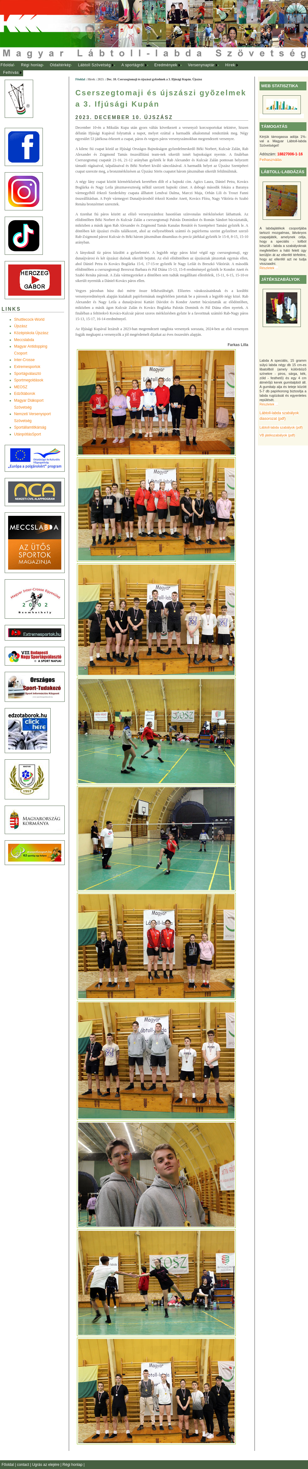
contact (23, 1464)
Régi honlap (32, 65)
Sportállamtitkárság (30, 427)
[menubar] (125, 69)
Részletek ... (269, 268)
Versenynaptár (201, 65)
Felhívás (11, 72)
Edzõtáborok (24, 393)
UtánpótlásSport (27, 434)
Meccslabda (24, 340)
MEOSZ (21, 387)
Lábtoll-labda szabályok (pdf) (281, 427)
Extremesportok (27, 367)
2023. (101, 79)
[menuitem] (7, 65)
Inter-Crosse (24, 360)
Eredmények (165, 65)
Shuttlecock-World (29, 319)
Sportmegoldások (28, 380)
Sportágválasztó (27, 373)
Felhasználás (271, 160)
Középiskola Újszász (31, 333)
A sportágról (132, 65)
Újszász (20, 326)
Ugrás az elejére (46, 1464)
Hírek (230, 65)
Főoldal (7, 65)
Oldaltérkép (60, 65)
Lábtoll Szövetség (94, 65)
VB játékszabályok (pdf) (277, 435)
